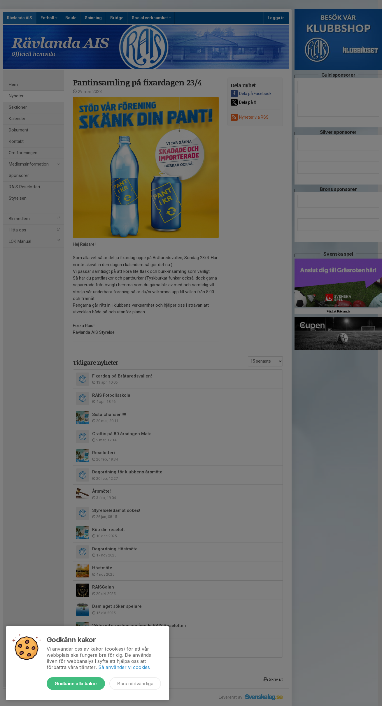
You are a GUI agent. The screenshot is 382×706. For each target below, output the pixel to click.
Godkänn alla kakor (76, 683)
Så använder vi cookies (124, 667)
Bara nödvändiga (135, 683)
